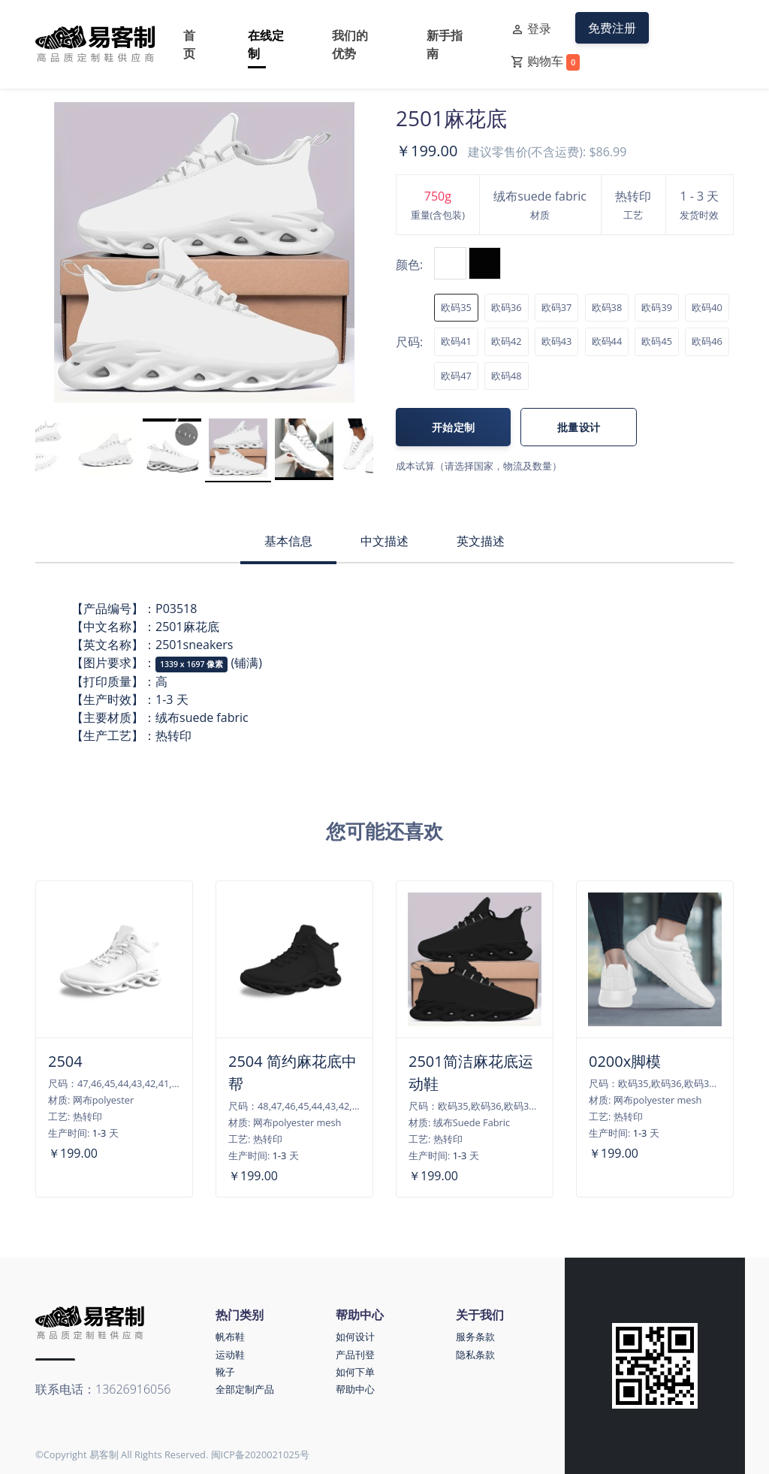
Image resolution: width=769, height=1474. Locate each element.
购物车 (545, 62)
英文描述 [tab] (481, 541)
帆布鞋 (230, 1336)
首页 (189, 44)
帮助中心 (355, 1389)
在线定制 (266, 44)
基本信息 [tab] (288, 541)
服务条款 (475, 1336)
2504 (65, 1061)
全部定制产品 (245, 1389)
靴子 (225, 1372)
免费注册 (612, 28)
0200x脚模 (625, 1061)
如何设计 (355, 1336)
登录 (531, 29)
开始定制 (453, 427)
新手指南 (445, 44)
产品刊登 (355, 1354)
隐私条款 (475, 1354)
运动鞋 (230, 1354)
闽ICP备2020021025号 (260, 1454)
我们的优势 (350, 44)
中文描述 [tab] (384, 541)
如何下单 (355, 1372)
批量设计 (578, 427)
